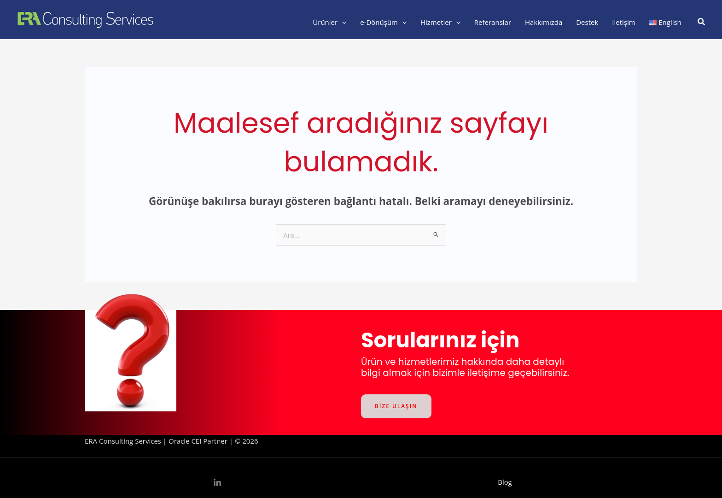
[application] (342, 22)
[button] (702, 22)
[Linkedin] (217, 483)
